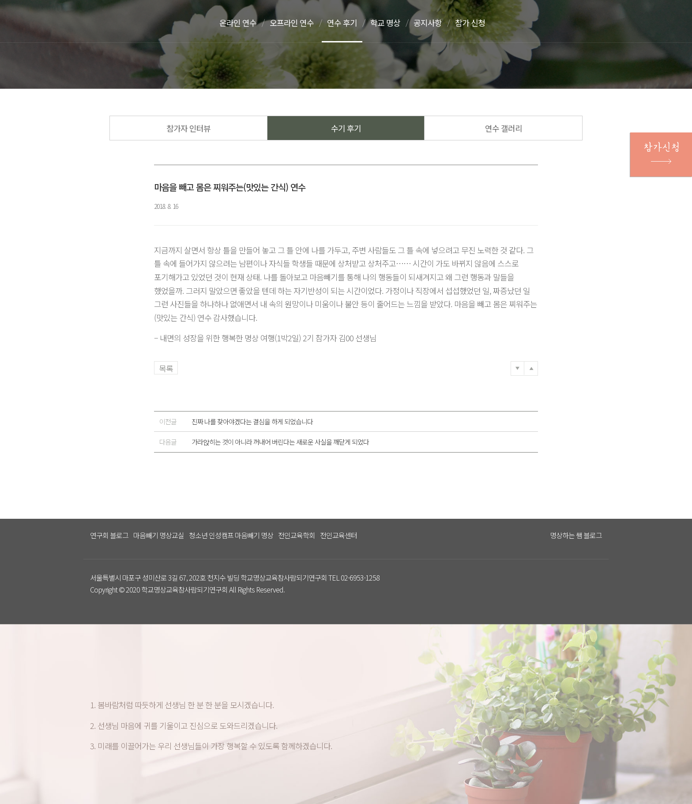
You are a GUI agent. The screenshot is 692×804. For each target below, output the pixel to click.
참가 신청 (470, 22)
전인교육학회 (296, 535)
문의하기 (580, 23)
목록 (166, 368)
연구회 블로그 (109, 535)
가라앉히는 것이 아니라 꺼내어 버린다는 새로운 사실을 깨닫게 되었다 (264, 442)
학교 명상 (385, 22)
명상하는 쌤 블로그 (576, 535)
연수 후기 (342, 22)
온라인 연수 (237, 22)
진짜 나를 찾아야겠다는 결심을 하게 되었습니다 (236, 421)
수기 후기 (346, 128)
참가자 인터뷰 (188, 128)
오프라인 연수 (292, 22)
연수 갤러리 (503, 128)
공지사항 (428, 22)
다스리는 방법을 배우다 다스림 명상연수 (135, 21)
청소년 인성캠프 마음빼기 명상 (231, 535)
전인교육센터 (338, 535)
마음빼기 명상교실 (158, 535)
